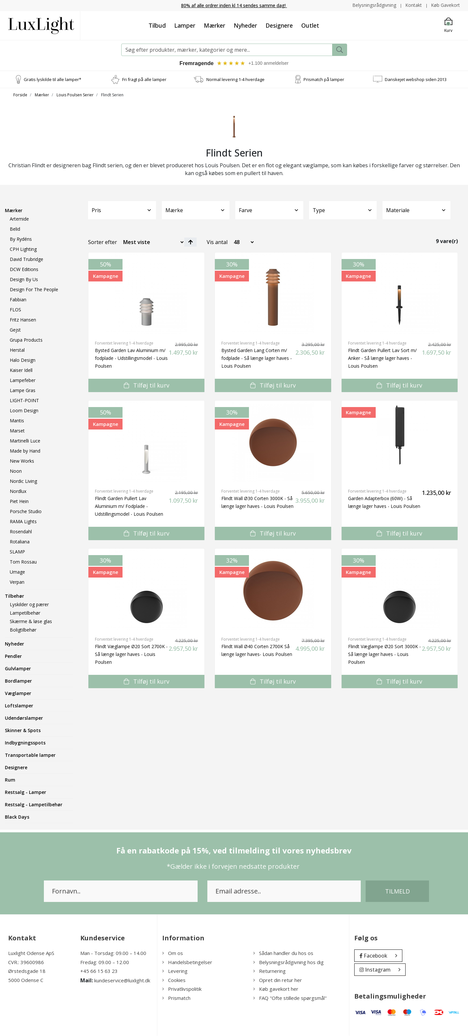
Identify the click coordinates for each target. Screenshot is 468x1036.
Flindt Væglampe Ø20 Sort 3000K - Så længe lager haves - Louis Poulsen (384, 654)
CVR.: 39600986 (26, 962)
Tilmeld (397, 891)
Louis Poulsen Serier (75, 95)
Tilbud (157, 25)
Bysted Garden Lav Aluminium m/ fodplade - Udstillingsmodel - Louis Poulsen (131, 358)
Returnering (269, 971)
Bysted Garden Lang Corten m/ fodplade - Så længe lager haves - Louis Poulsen (256, 358)
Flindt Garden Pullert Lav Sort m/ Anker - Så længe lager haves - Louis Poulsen (382, 358)
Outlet (310, 25)
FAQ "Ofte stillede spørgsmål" (290, 998)
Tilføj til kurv (146, 385)
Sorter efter (102, 242)
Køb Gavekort (445, 5)
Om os (172, 953)
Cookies (174, 980)
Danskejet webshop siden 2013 (416, 79)
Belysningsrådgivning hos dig (288, 962)
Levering (175, 971)
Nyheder (245, 25)
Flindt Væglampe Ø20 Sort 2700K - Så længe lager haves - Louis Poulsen (131, 654)
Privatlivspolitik (182, 989)
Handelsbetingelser (187, 962)
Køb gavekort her (275, 989)
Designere (279, 25)
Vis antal (217, 242)
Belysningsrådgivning (374, 5)
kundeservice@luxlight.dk (122, 980)
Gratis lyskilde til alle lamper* (52, 79)
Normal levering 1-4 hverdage (235, 79)
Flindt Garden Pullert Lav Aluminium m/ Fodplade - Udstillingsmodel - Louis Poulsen (129, 506)
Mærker (214, 25)
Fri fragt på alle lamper (144, 79)
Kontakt (413, 5)
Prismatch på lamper (324, 79)
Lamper (184, 25)
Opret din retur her (277, 980)
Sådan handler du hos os (283, 953)
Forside (20, 95)
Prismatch (176, 998)
